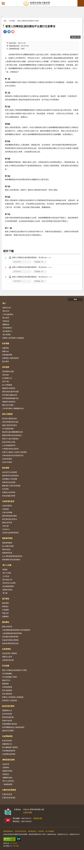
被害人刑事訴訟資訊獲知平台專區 (28, 21)
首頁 (5, 21)
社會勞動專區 (7, 736)
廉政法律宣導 (7, 626)
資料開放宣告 (32, 831)
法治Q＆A (6, 529)
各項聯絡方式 (7, 378)
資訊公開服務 (7, 414)
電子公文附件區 (8, 781)
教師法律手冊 (7, 522)
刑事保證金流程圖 (8, 482)
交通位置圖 (27, 812)
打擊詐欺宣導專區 (9, 790)
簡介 (4, 303)
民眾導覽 (5, 343)
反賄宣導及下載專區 (9, 653)
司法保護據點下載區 (9, 677)
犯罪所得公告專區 (9, 583)
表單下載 (5, 381)
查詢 (80, 3)
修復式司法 (6, 680)
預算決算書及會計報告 (10, 422)
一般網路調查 (7, 784)
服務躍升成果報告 (8, 388)
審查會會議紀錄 (8, 717)
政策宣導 (6, 764)
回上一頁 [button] (76, 37)
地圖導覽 (5, 348)
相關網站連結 (7, 778)
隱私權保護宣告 (8, 831)
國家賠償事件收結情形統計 (12, 435)
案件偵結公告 (7, 580)
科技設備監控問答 (8, 496)
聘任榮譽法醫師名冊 (9, 395)
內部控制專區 (7, 459)
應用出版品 (6, 549)
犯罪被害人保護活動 (9, 700)
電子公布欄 (6, 565)
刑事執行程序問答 (8, 492)
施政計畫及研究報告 (9, 425)
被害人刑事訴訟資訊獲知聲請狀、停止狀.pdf (32, 267)
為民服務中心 (7, 331)
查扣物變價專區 (8, 586)
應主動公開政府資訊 (9, 418)
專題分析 (5, 613)
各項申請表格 (7, 714)
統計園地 (5, 599)
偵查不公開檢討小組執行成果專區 (14, 452)
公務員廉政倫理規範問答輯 (12, 633)
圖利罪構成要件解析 (9, 516)
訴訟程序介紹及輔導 (9, 472)
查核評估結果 (7, 720)
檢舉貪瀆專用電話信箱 (10, 643)
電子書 (5, 593)
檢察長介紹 (7, 308)
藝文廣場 (5, 361)
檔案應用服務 (7, 543)
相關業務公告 (7, 710)
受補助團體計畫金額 (9, 724)
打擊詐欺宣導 (7, 794)
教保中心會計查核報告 (10, 439)
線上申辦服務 (7, 385)
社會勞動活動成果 (8, 754)
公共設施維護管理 (8, 445)
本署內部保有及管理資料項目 (13, 455)
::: (1, 1)
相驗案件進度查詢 (8, 402)
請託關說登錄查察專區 (10, 637)
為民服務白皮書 (8, 371)
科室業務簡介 (7, 328)
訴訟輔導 (5, 468)
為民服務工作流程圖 (9, 479)
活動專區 (6, 767)
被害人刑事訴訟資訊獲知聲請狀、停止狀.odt (31, 257)
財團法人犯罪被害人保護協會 (13, 338)
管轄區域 (6, 321)
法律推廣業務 (7, 687)
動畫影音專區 (7, 771)
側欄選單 (3, 3)
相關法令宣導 (7, 657)
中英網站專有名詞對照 (10, 449)
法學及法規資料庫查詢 (10, 533)
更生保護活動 (7, 694)
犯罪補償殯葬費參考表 (10, 398)
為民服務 (5, 367)
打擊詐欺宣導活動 (8, 798)
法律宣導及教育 (8, 501)
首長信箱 (5, 375)
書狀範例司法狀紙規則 (10, 475)
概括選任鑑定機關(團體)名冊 (12, 432)
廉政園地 (5, 622)
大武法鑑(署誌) (8, 314)
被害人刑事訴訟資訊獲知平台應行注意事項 (30, 26)
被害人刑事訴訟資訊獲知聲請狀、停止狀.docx (32, 277)
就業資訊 (6, 774)
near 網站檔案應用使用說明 (12, 556)
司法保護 (12, 21)
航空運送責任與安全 (9, 519)
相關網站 (5, 616)
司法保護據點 (7, 673)
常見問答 (5, 489)
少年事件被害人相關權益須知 (13, 408)
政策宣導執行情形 (8, 442)
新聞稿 (5, 569)
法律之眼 (5, 526)
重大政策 (6, 318)
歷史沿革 (6, 311)
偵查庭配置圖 (7, 355)
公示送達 (6, 576)
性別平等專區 (7, 462)
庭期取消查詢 (7, 590)
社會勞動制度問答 (8, 751)
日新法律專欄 (7, 512)
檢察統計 (5, 606)
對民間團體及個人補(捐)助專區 (13, 727)
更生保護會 (7, 334)
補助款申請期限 (8, 731)
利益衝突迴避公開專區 (10, 640)
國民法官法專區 (8, 405)
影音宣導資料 (7, 741)
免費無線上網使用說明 (10, 358)
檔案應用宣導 (7, 553)
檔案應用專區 (7, 538)
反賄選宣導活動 (8, 660)
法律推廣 (5, 509)
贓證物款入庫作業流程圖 (11, 486)
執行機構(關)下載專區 (10, 747)
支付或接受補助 (8, 429)
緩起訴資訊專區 (8, 706)
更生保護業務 (7, 690)
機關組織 (6, 324)
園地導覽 (5, 603)
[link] (5, 32)
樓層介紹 (5, 351)
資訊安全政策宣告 (20, 831)
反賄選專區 (6, 649)
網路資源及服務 (8, 760)
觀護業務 (5, 684)
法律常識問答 (7, 506)
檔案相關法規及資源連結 (11, 559)
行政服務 (5, 610)
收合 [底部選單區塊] (75, 299)
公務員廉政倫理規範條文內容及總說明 (16, 630)
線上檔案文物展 (8, 546)
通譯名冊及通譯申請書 (10, 392)
